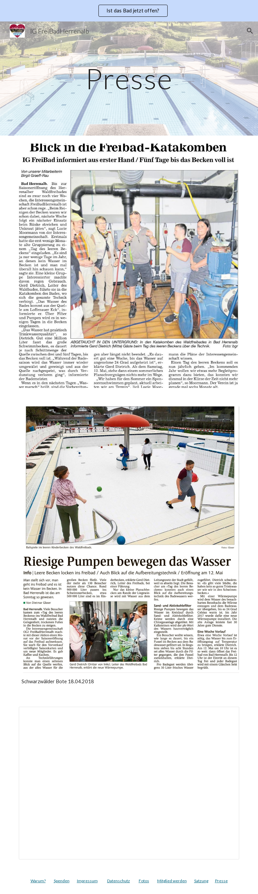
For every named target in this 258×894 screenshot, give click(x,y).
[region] (129, 10)
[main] (128, 78)
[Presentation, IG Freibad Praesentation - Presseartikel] (129, 783)
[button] (250, 31)
